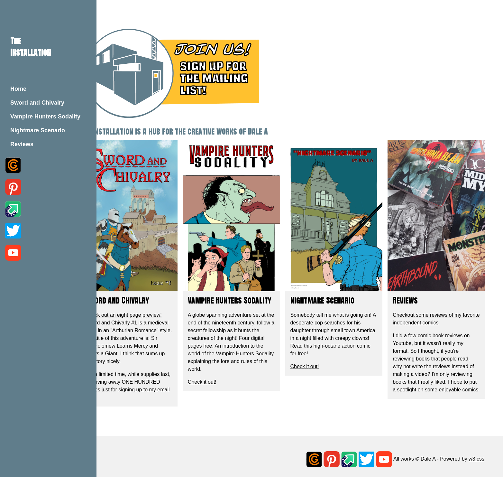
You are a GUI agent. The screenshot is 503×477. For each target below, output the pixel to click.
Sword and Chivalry (37, 102)
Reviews (21, 144)
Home (18, 89)
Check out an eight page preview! (158, 301)
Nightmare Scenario (37, 130)
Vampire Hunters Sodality (45, 116)
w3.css (476, 453)
